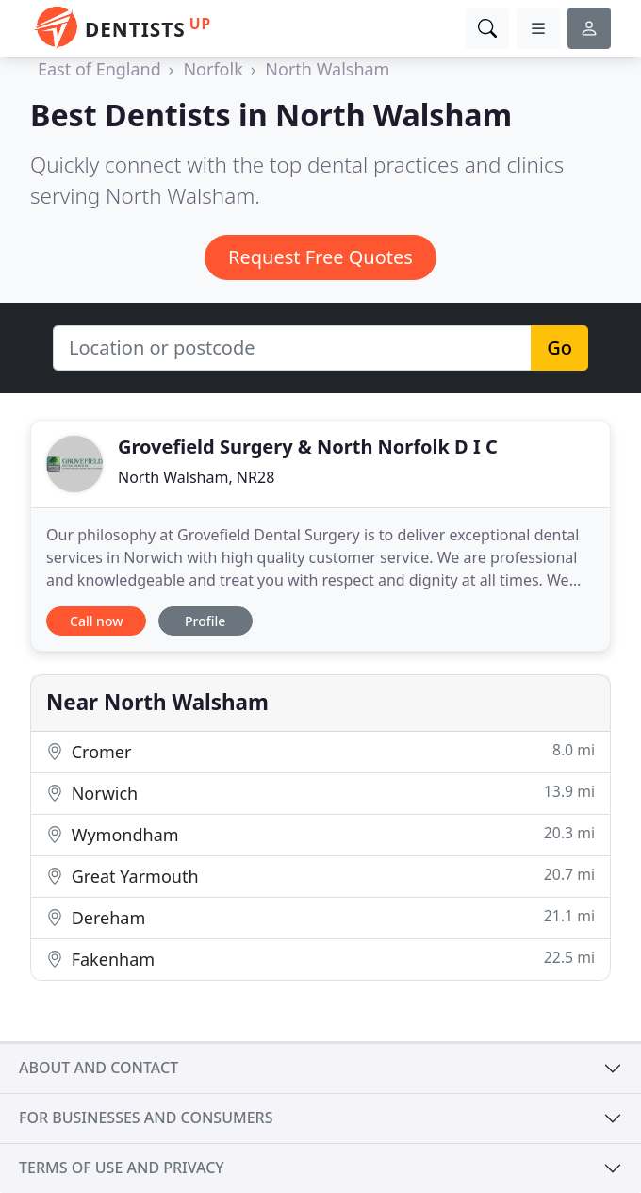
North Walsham (327, 69)
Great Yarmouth (320, 875)
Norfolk (212, 69)
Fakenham (320, 958)
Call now (96, 621)
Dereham (320, 917)
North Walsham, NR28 (196, 477)
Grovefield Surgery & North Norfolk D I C (308, 446)
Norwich (320, 792)
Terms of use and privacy (121, 1167)
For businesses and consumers (145, 1117)
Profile (205, 621)
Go (559, 347)
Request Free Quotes (320, 257)
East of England (99, 69)
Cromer (320, 751)
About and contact (98, 1067)
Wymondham (320, 834)
